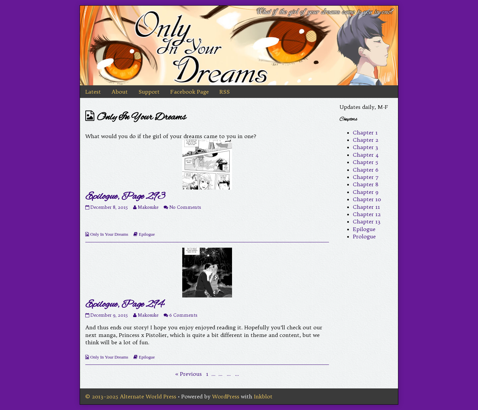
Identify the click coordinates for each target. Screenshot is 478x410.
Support (149, 91)
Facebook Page (189, 91)
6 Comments (183, 315)
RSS (224, 91)
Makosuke (148, 207)
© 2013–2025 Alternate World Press (130, 396)
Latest (93, 91)
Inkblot (263, 396)
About (120, 91)
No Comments (185, 207)
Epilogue (147, 234)
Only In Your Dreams (109, 234)
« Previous (188, 373)
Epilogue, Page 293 (125, 197)
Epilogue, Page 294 (124, 304)
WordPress (225, 396)
